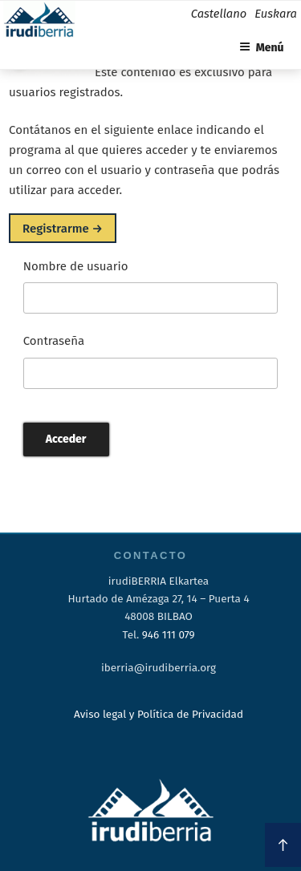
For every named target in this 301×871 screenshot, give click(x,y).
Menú (261, 48)
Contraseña (53, 341)
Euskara (275, 13)
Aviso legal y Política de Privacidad (158, 714)
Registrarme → (62, 228)
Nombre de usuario (75, 266)
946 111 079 (168, 635)
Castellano (218, 13)
